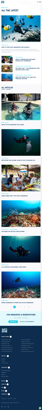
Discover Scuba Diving (25, 339)
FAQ (3, 388)
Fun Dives (3, 360)
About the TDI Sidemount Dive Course (14, 124)
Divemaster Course (25, 349)
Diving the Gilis (5, 45)
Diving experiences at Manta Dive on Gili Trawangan (18, 302)
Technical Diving (4, 362)
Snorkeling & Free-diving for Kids (27, 343)
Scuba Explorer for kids (25, 345)
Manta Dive (8, 402)
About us (5, 384)
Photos (4, 381)
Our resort (6, 368)
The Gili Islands (19, 57)
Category (9, 89)
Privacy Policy (3, 398)
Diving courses (6, 337)
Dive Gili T (5, 356)
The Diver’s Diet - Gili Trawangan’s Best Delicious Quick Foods (26, 69)
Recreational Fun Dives (5, 341)
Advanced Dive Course (5, 345)
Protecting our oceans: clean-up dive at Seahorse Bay (20, 160)
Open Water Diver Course (6, 339)
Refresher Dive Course (25, 341)
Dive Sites (3, 359)
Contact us (13, 321)
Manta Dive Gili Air (5, 376)
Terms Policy (10, 398)
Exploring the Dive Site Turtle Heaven (14, 231)
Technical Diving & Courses (6, 351)
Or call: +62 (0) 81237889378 (27, 321)
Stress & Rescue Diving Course (27, 347)
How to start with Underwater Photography (16, 47)
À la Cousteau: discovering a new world (15, 267)
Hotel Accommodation (5, 370)
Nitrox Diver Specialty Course (7, 347)
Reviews (3, 374)
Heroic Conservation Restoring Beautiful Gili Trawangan (26, 60)
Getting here (3, 372)
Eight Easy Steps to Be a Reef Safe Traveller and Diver (27, 78)
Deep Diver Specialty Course (7, 349)
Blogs (4, 391)
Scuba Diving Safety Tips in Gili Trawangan (15, 196)
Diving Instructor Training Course (27, 351)
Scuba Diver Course (5, 343)
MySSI (15, 398)
